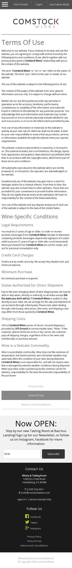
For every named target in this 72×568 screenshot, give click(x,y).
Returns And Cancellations (36, 404)
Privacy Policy (36, 386)
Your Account (21, 4)
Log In (39, 4)
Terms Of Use (36, 395)
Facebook (32, 517)
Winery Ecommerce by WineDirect (36, 558)
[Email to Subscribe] (21, 454)
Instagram (32, 528)
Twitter (31, 522)
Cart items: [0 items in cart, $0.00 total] (59, 4)
